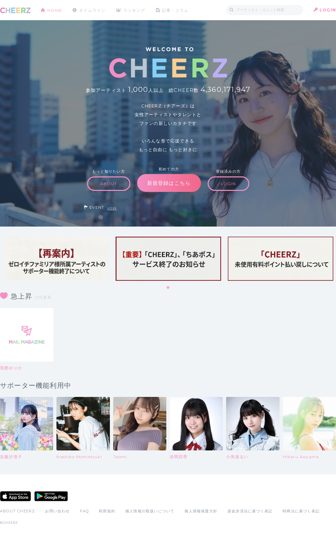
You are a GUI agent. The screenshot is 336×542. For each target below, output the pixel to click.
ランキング (135, 9)
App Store (15, 496)
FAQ (84, 511)
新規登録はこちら (169, 183)
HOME (54, 9)
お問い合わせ (57, 511)
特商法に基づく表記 (301, 511)
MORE (112, 208)
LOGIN (328, 9)
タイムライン (92, 9)
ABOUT (108, 183)
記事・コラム (175, 9)
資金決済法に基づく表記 (249, 511)
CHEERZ (15, 10)
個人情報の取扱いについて (149, 511)
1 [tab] (168, 288)
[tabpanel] (56, 259)
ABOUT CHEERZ (17, 511)
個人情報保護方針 (200, 511)
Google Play (51, 496)
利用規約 (107, 511)
